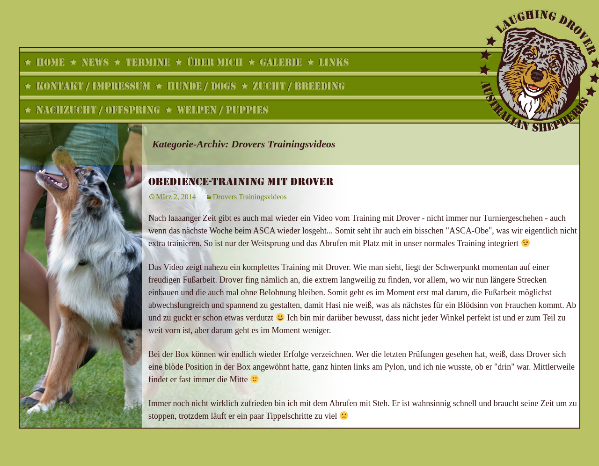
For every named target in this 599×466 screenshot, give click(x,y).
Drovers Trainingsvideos (250, 197)
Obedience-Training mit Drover (241, 182)
